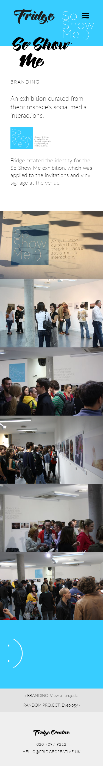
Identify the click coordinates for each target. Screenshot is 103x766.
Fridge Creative (51, 733)
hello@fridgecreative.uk (52, 751)
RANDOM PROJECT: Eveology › (51, 705)
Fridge (34, 17)
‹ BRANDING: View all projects (51, 695)
